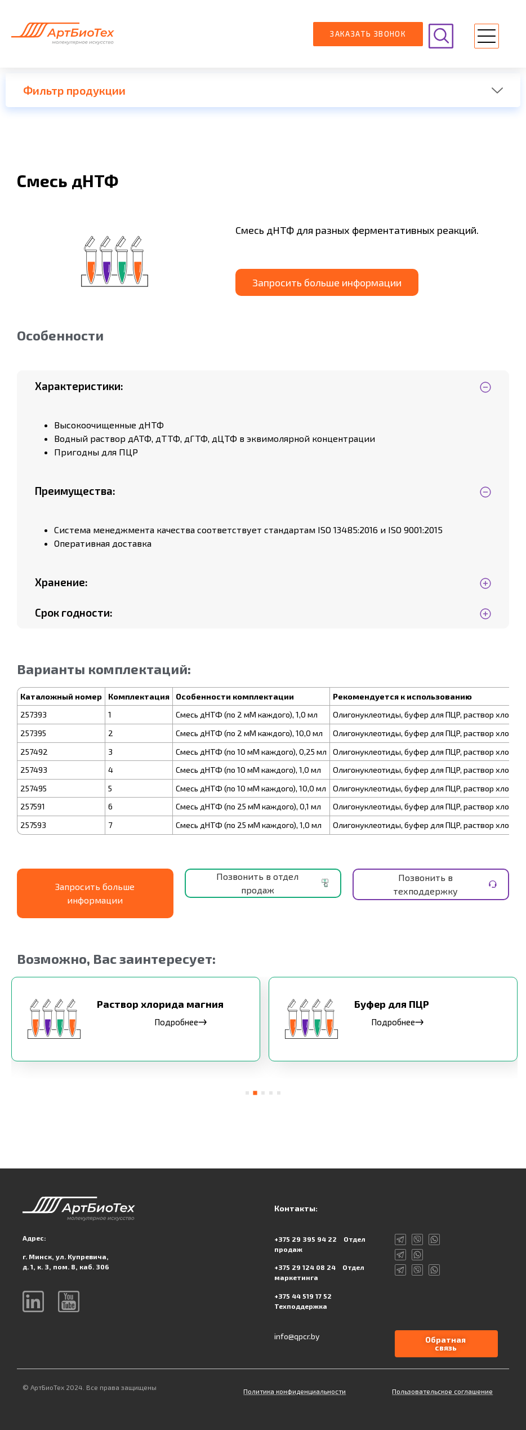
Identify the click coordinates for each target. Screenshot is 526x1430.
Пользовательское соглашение (442, 1391)
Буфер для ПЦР (391, 1004)
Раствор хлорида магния (160, 1004)
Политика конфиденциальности (294, 1391)
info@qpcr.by (296, 1336)
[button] (486, 37)
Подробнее (180, 1022)
